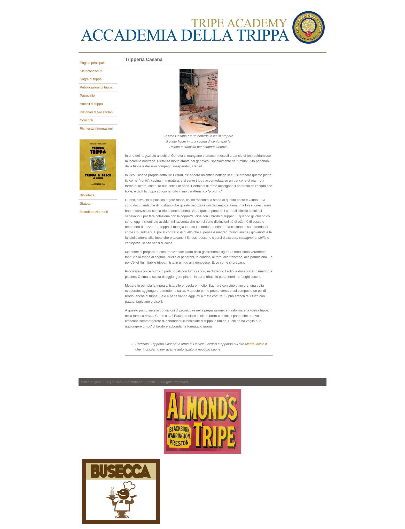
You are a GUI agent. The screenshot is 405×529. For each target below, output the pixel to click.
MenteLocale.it (256, 344)
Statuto (85, 203)
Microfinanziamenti (94, 212)
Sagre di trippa (91, 79)
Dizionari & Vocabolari (96, 112)
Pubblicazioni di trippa (96, 87)
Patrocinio (87, 96)
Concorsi (86, 120)
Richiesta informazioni (96, 128)
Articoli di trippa (91, 104)
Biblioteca (87, 195)
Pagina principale (93, 63)
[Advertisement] (305, 136)
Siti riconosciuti (91, 71)
